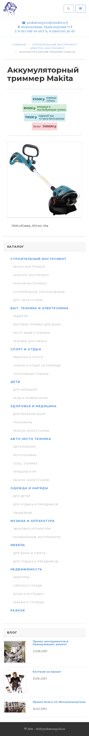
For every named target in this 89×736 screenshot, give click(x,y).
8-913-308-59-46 (29, 31)
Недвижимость (26, 569)
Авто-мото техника (30, 439)
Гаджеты (20, 316)
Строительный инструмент (38, 259)
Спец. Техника (25, 463)
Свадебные (23, 512)
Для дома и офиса (29, 553)
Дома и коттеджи (28, 594)
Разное (17, 610)
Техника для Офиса (30, 341)
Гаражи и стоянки (28, 602)
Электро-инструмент (31, 275)
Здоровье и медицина (33, 406)
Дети (15, 382)
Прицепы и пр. (25, 471)
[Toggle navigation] (80, 8)
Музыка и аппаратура (32, 521)
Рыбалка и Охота (28, 357)
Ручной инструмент (30, 283)
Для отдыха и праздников (35, 504)
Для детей (21, 496)
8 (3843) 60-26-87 (60, 31)
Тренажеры (23, 422)
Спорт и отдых (25, 349)
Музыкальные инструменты (37, 537)
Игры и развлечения (30, 398)
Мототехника (25, 455)
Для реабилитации (29, 414)
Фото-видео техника (31, 332)
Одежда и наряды (29, 488)
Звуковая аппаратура (32, 528)
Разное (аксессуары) (31, 430)
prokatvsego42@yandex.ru (44, 23)
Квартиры (21, 577)
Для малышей (25, 389)
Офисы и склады (28, 585)
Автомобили (24, 446)
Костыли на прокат (47, 671)
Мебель (17, 545)
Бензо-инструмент (29, 266)
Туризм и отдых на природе (37, 365)
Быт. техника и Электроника (39, 308)
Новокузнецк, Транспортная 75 (44, 27)
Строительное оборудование (39, 291)
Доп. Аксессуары (28, 300)
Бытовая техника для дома (37, 324)
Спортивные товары (30, 373)
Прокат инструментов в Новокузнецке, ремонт (50, 643)
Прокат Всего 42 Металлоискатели (59, 701)
